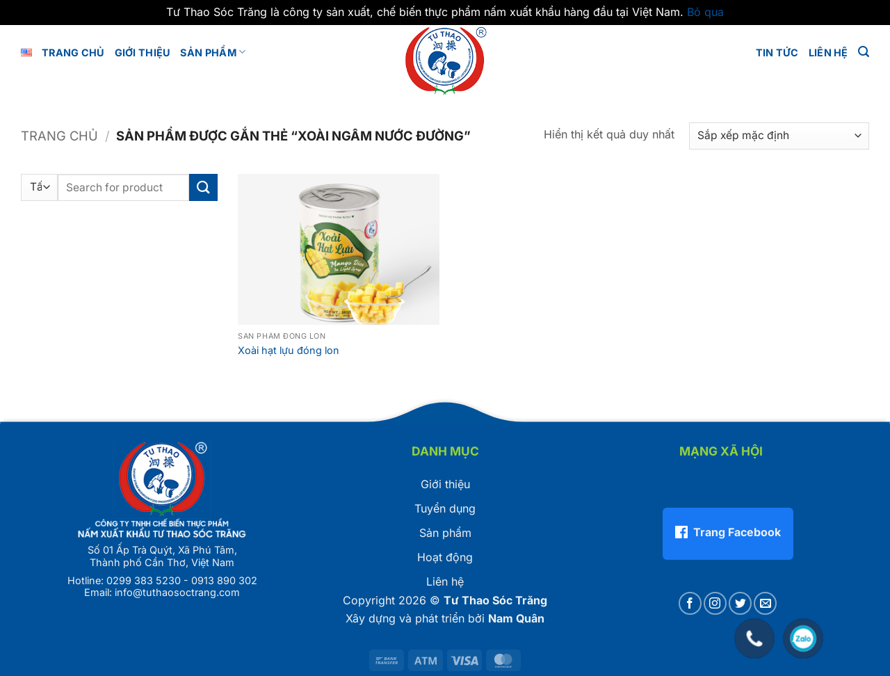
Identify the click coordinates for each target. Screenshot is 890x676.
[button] (863, 51)
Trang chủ (73, 52)
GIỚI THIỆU (143, 52)
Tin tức (777, 52)
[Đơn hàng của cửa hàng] (779, 136)
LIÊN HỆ (828, 52)
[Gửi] (203, 187)
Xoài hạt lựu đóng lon (288, 350)
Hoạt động (445, 557)
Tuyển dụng (445, 508)
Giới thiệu (445, 484)
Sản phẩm (212, 51)
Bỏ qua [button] (705, 12)
